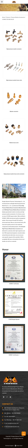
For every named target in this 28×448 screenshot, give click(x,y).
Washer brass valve (14, 142)
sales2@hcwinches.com (13, 426)
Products (8, 17)
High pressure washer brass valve (14, 80)
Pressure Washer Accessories (18, 17)
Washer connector (14, 111)
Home (3, 17)
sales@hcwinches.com (13, 423)
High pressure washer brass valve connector (14, 174)
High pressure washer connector (14, 49)
